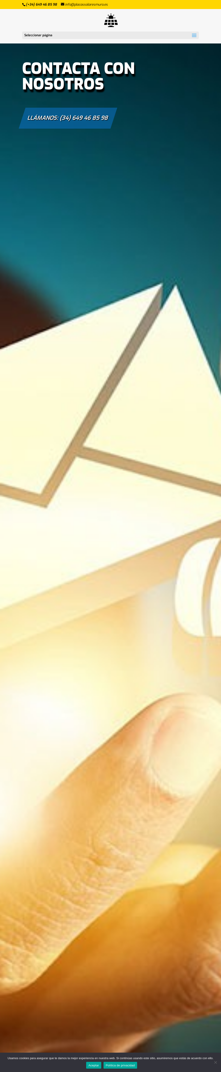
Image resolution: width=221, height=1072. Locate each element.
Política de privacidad (120, 1065)
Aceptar (93, 1065)
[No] (215, 1062)
